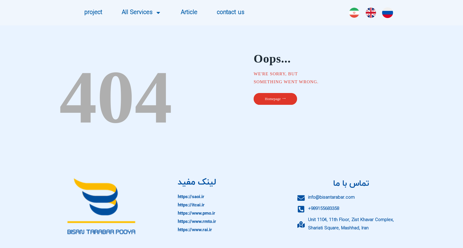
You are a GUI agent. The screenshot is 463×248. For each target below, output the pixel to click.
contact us (230, 13)
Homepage (273, 99)
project (93, 13)
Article (189, 13)
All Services (141, 13)
